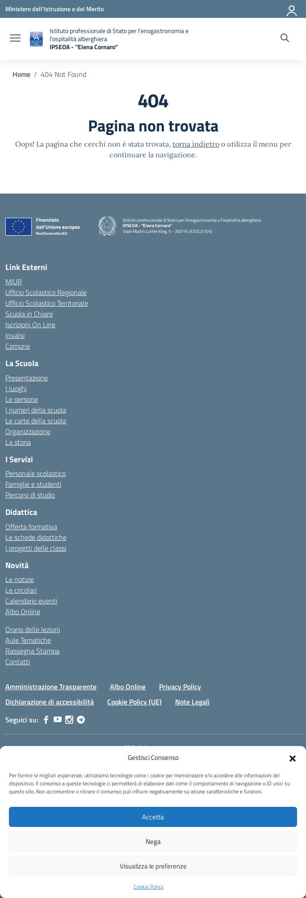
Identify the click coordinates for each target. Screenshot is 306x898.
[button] (292, 757)
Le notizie (19, 579)
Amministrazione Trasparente (50, 686)
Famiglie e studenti (33, 484)
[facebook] (46, 720)
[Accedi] (292, 9)
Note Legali (192, 701)
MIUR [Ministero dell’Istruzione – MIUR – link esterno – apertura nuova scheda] (13, 281)
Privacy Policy (180, 686)
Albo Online (22, 611)
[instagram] (69, 720)
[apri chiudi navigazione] (15, 39)
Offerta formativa (31, 526)
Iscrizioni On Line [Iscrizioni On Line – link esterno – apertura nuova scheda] (30, 324)
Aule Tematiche (28, 640)
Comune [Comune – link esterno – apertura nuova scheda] (17, 346)
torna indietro (195, 143)
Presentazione (26, 377)
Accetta (153, 817)
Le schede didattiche (36, 537)
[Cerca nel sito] (285, 39)
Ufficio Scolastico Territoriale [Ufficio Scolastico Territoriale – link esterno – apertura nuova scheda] (46, 303)
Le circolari (21, 590)
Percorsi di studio (30, 494)
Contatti (17, 661)
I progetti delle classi (35, 548)
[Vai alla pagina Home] (21, 74)
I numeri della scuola (35, 410)
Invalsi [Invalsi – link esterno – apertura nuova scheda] (15, 335)
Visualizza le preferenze (153, 866)
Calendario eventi (31, 600)
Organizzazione (27, 431)
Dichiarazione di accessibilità (49, 701)
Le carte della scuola (35, 420)
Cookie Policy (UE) (134, 701)
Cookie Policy (148, 886)
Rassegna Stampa (32, 650)
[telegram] (81, 720)
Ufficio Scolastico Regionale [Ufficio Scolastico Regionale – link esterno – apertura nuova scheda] (46, 292)
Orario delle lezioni (32, 629)
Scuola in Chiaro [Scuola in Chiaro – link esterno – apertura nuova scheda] (29, 313)
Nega (153, 841)
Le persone (21, 399)
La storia (18, 442)
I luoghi (16, 388)
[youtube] (58, 720)
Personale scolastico (35, 473)
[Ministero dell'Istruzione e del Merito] (54, 8)
